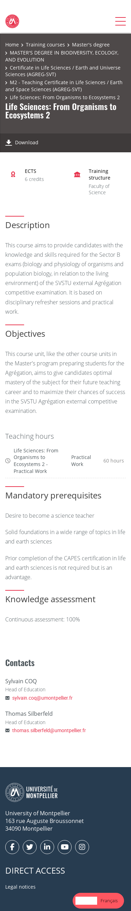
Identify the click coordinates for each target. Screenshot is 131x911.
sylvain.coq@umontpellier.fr (42, 697)
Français (109, 900)
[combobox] (86, 901)
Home (12, 44)
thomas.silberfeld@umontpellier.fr (49, 730)
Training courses (45, 44)
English (86, 900)
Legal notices (20, 886)
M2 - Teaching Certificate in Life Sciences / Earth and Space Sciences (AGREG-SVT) (64, 86)
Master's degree (91, 44)
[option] (109, 901)
